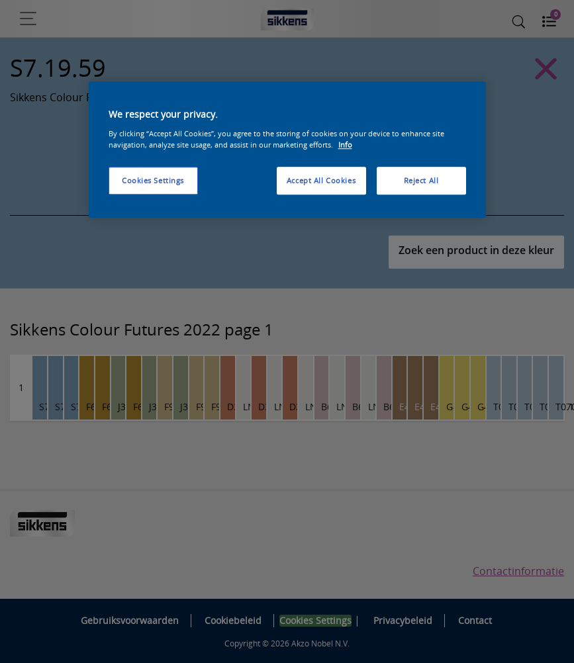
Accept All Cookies (321, 180)
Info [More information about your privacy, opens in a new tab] (345, 145)
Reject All (421, 180)
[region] (287, 150)
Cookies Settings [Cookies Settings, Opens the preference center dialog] (153, 180)
